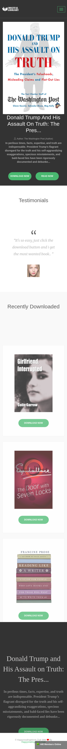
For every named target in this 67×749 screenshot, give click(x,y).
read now (47, 176)
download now (19, 176)
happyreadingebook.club (33, 742)
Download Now (33, 447)
